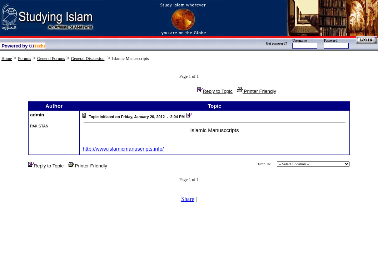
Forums (24, 58)
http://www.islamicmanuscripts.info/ (123, 149)
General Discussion (88, 58)
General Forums (51, 58)
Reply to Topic (214, 91)
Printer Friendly (256, 91)
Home (6, 58)
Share (187, 199)
